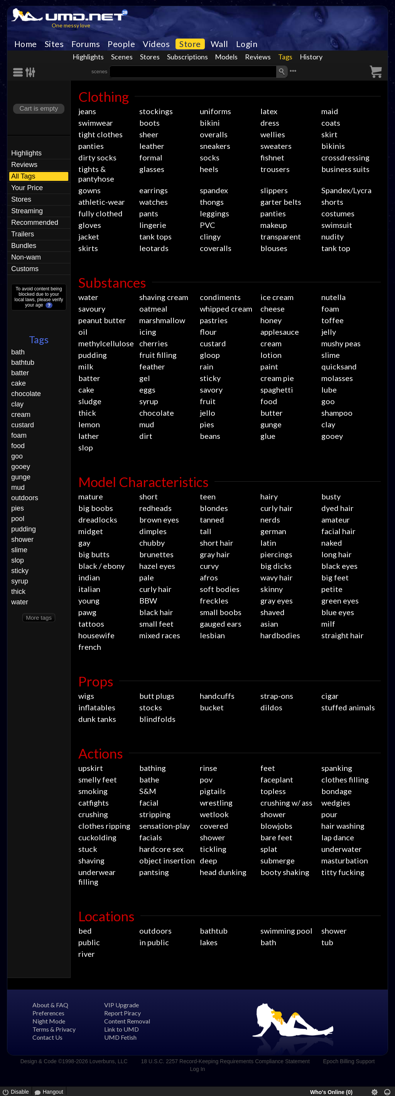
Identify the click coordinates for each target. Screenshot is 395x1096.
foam (19, 435)
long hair (336, 554)
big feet (335, 577)
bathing (152, 767)
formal (150, 157)
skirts (88, 248)
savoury (91, 308)
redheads (155, 508)
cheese (272, 308)
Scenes (122, 56)
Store (190, 44)
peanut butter (102, 320)
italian (89, 589)
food (18, 446)
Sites (54, 44)
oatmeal (153, 308)
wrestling (216, 802)
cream (20, 414)
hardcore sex (161, 848)
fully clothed (100, 213)
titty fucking (343, 872)
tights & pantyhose (96, 173)
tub (327, 942)
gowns (89, 190)
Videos (156, 44)
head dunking (223, 872)
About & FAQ (50, 1004)
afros (209, 577)
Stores (150, 56)
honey (271, 320)
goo (17, 456)
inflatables (96, 707)
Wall (219, 44)
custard (22, 425)
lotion (271, 354)
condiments (220, 297)
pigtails (213, 791)
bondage (336, 791)
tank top (335, 248)
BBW (148, 600)
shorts (332, 201)
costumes (337, 213)
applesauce (279, 331)
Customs (25, 269)
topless (273, 791)
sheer (149, 134)
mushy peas (341, 343)
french (89, 646)
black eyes (339, 565)
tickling (213, 848)
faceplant (276, 779)
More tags (39, 617)
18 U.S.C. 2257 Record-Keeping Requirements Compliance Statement (225, 1061)
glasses (151, 169)
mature (90, 496)
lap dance (337, 837)
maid (329, 111)
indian (89, 577)
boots (149, 122)
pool (17, 519)
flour (208, 331)
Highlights (88, 56)
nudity (332, 236)
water (19, 602)
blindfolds (157, 718)
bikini (210, 122)
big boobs (95, 508)
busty (331, 496)
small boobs (220, 612)
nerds (270, 519)
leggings (214, 213)
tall (205, 531)
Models (226, 56)
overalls (214, 134)
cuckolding (97, 837)
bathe (149, 779)
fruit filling (158, 354)
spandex (214, 190)
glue (267, 435)
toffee (332, 320)
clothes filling (345, 779)
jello (207, 412)
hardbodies (280, 635)
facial (149, 802)
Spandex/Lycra (346, 190)
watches (153, 201)
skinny (271, 589)
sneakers (215, 145)
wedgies (335, 802)
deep (208, 860)
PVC (207, 224)
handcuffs (217, 695)
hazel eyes (157, 565)
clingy (210, 236)
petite (332, 589)
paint (269, 366)
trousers (275, 169)
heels (209, 169)
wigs (86, 695)
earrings (153, 190)
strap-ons (276, 695)
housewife (96, 635)
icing (147, 331)
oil (83, 331)
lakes (209, 942)
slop (17, 560)
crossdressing (345, 157)
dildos (271, 707)
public (89, 942)
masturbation (344, 860)
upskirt (90, 767)
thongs (212, 201)
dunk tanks (97, 718)
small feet (156, 623)
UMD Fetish (120, 1037)
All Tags (23, 176)
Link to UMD (121, 1029)
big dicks (276, 565)
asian (269, 623)
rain (206, 366)
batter (20, 373)
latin (268, 542)
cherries (153, 343)
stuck (87, 848)
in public (154, 942)
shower (22, 539)
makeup (273, 224)
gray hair (215, 554)
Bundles (23, 246)
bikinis (333, 145)
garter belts (280, 201)
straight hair (342, 635)
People (121, 44)
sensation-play (164, 825)
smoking (93, 791)
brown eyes (159, 519)
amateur (335, 519)
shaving (91, 860)
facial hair (338, 531)
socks (209, 157)
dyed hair (337, 508)
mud (18, 487)
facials (150, 837)
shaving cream (163, 297)
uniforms (215, 111)
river (86, 953)
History (311, 56)
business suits (345, 169)
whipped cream (226, 308)
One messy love (71, 25)
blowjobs (276, 825)
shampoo (337, 412)
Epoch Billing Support (349, 1061)
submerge (277, 860)
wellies (272, 134)
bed (85, 930)
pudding (23, 529)
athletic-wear (101, 201)
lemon (89, 424)
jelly (328, 331)
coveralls (215, 248)
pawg (87, 612)
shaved (272, 612)
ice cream (277, 297)
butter (271, 412)
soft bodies (220, 589)
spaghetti (276, 389)
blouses (273, 248)
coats (330, 122)
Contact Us (47, 1037)
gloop (210, 354)
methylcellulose (106, 343)
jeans (87, 111)
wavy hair (276, 577)
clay (17, 404)
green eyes (340, 600)
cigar (330, 695)
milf (328, 623)
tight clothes (100, 134)
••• (293, 70)
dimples (153, 531)
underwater (341, 848)
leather (151, 145)
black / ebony (101, 565)
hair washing (343, 825)
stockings (156, 111)
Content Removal (127, 1021)
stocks (150, 707)
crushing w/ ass (286, 802)
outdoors (24, 498)
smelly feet (97, 779)
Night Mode (48, 1021)
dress (269, 122)
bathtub (22, 362)
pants (148, 213)
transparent (280, 236)
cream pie (277, 378)
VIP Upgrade (121, 1004)
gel (144, 378)
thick (18, 591)
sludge (89, 401)
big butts (94, 554)
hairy (269, 496)
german (273, 531)
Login (247, 44)
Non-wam (26, 257)
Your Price (27, 188)
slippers (274, 190)
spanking (336, 767)
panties (91, 145)
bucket (212, 707)
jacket (88, 236)
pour (329, 814)
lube (329, 389)
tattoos (91, 623)
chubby (152, 542)
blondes (214, 508)
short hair (216, 542)
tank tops (155, 236)
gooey (20, 466)
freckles (214, 600)
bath (18, 352)
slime (19, 550)
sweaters (276, 145)
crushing (93, 814)
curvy (209, 565)
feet (267, 767)
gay (84, 542)
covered (214, 825)
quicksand (339, 366)
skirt (329, 134)
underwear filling (97, 876)
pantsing (154, 872)
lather (88, 435)
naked (331, 542)
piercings (276, 554)
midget (90, 531)
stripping (154, 814)
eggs (147, 389)
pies (17, 508)
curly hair (276, 508)
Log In (197, 1069)
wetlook (214, 814)
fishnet (272, 157)
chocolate (26, 394)
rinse (208, 767)
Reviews (258, 56)
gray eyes (276, 600)
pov (206, 779)
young (89, 600)
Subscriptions (187, 56)
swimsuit (336, 224)
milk (85, 366)
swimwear (95, 122)
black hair (156, 612)
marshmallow (162, 320)
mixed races (159, 635)
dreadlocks (97, 519)
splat (268, 848)
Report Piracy (122, 1013)
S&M (147, 791)
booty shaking (284, 872)
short (148, 496)
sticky (20, 571)
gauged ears (220, 623)
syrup (19, 581)
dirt (145, 435)
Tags (285, 56)
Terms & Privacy (54, 1029)
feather (152, 366)
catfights (93, 802)
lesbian (212, 635)
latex (268, 111)
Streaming (27, 211)
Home (25, 44)
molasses (337, 378)
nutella (333, 297)
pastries (214, 320)
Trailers (22, 234)
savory (211, 389)
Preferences (48, 1013)
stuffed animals (348, 707)
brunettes (156, 554)
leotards (154, 248)
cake (18, 383)
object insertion (167, 860)
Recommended (34, 222)
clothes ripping (104, 825)
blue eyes (337, 612)
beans (210, 435)
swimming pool (286, 930)
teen (208, 496)
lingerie (152, 224)
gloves (89, 224)
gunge (20, 477)
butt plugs (156, 695)
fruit (208, 401)
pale (146, 577)
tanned (212, 519)
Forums (85, 44)
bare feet (276, 837)
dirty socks (97, 157)
